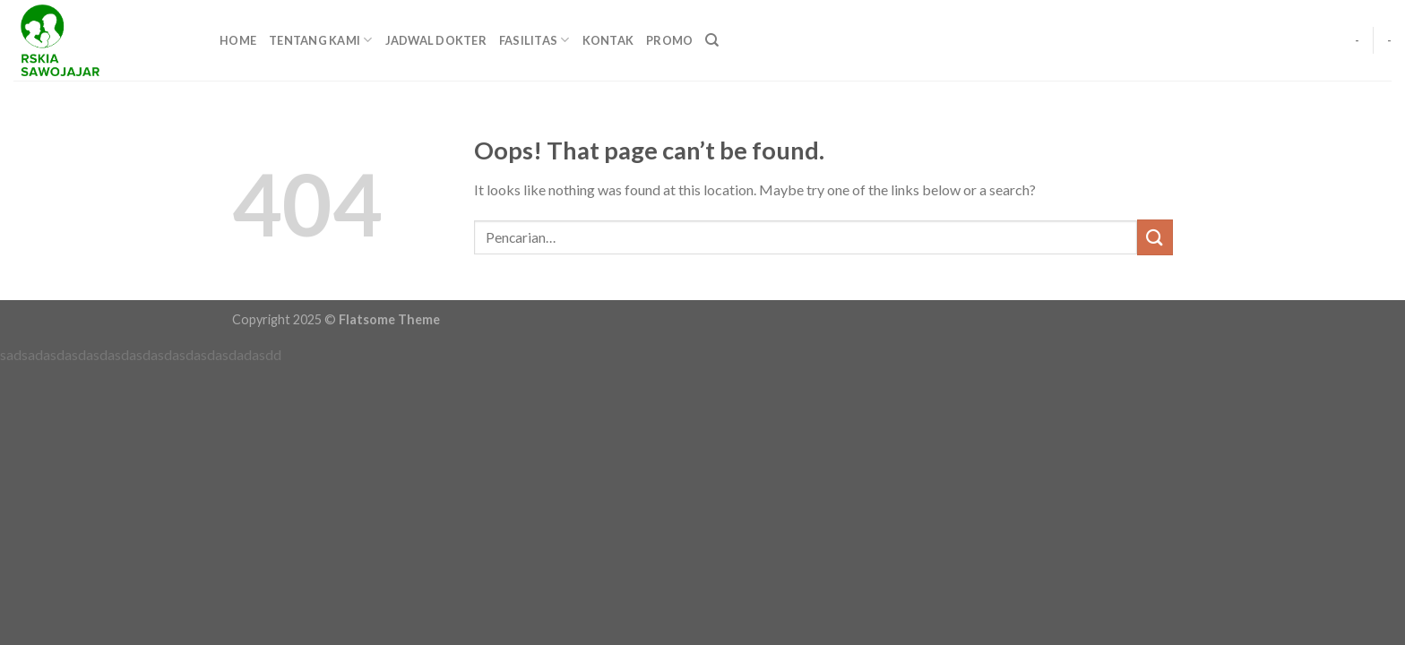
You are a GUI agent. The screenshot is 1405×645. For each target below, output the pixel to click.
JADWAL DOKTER (436, 40)
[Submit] (1155, 236)
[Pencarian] (712, 40)
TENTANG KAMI (321, 39)
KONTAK (608, 40)
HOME (238, 40)
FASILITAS (534, 39)
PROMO (669, 40)
